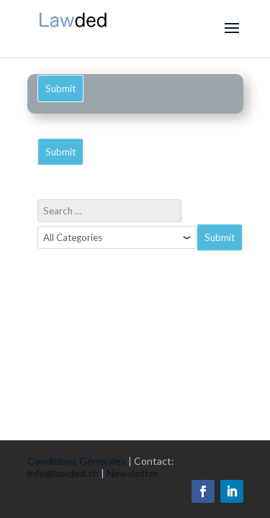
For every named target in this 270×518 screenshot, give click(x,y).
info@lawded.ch (63, 473)
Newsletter (132, 473)
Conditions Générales (76, 461)
